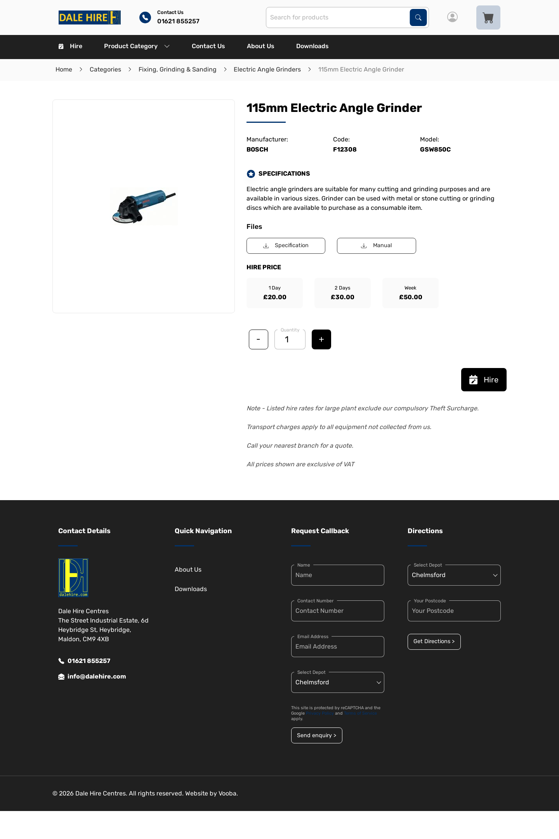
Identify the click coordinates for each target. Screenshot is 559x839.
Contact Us (208, 46)
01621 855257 (84, 661)
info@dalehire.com (92, 676)
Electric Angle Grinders (267, 69)
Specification (286, 245)
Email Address (312, 636)
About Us (260, 46)
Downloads (312, 46)
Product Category (137, 46)
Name (303, 565)
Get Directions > (434, 641)
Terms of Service (360, 713)
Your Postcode (430, 601)
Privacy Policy (320, 713)
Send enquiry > (316, 735)
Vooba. (228, 793)
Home (64, 69)
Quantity (290, 330)
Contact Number (315, 601)
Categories (105, 69)
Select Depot (311, 672)
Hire (70, 46)
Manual (376, 245)
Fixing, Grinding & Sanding (178, 69)
